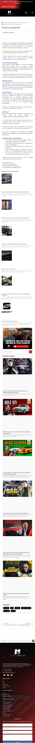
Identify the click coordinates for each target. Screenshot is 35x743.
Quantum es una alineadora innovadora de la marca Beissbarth (16, 192)
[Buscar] (30, 351)
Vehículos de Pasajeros (22, 22)
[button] (26, 12)
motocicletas (9, 24)
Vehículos (15, 22)
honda (4, 24)
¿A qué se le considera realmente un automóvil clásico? (14, 244)
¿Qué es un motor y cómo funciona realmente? (15, 513)
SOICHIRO (15, 24)
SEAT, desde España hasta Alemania (9, 321)
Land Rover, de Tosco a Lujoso (8, 269)
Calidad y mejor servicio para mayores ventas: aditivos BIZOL (15, 218)
